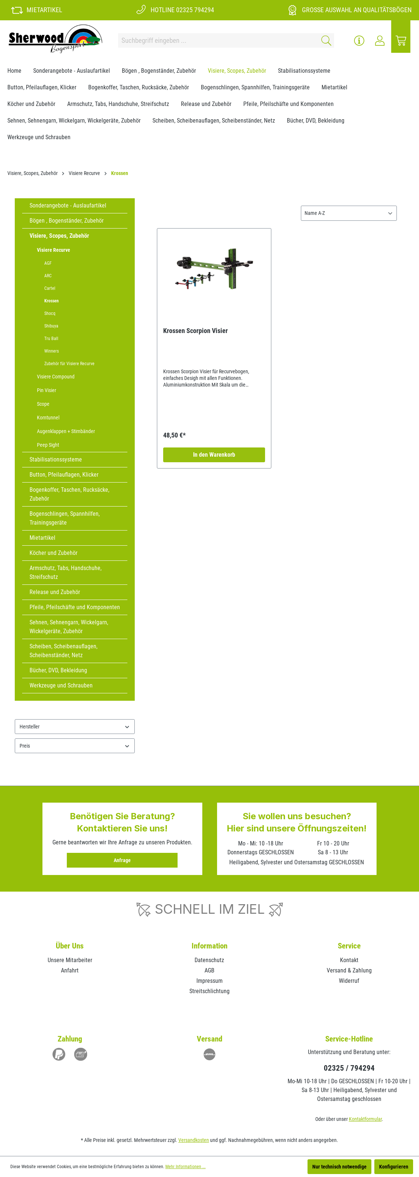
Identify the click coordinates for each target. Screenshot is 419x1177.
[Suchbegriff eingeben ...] (217, 40)
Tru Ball (51, 338)
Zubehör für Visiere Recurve (69, 363)
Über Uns (70, 945)
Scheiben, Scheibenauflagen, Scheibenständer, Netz (63, 651)
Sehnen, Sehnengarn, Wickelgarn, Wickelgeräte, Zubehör (69, 627)
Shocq (49, 313)
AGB (209, 970)
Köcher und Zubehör (54, 552)
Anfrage (122, 860)
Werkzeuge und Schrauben (61, 685)
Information (209, 945)
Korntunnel (48, 418)
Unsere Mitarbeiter (70, 960)
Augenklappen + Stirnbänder (66, 431)
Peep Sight (48, 445)
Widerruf (349, 980)
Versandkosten (193, 1140)
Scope (43, 404)
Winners (51, 351)
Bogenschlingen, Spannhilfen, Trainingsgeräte (65, 518)
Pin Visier (46, 390)
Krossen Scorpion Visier (195, 330)
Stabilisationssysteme (56, 459)
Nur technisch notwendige (339, 1167)
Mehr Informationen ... (185, 1166)
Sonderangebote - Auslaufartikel (68, 205)
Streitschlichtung (209, 991)
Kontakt (349, 960)
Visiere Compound (56, 377)
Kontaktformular (365, 1119)
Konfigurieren (393, 1167)
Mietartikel (42, 537)
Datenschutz (209, 960)
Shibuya (51, 326)
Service (349, 945)
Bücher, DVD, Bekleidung (58, 670)
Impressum (209, 980)
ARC (48, 275)
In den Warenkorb (214, 454)
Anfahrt (70, 970)
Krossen (51, 300)
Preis (75, 746)
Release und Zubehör (55, 592)
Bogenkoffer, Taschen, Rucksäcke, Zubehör (69, 494)
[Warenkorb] (401, 40)
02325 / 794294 (349, 1068)
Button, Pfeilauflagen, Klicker (64, 474)
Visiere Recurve (53, 250)
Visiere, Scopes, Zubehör (59, 235)
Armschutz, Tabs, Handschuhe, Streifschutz (66, 572)
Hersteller (75, 727)
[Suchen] (325, 40)
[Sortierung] (349, 213)
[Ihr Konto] (380, 40)
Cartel (49, 288)
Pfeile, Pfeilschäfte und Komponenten (75, 607)
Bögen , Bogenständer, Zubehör (67, 220)
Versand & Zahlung (349, 970)
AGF (48, 263)
